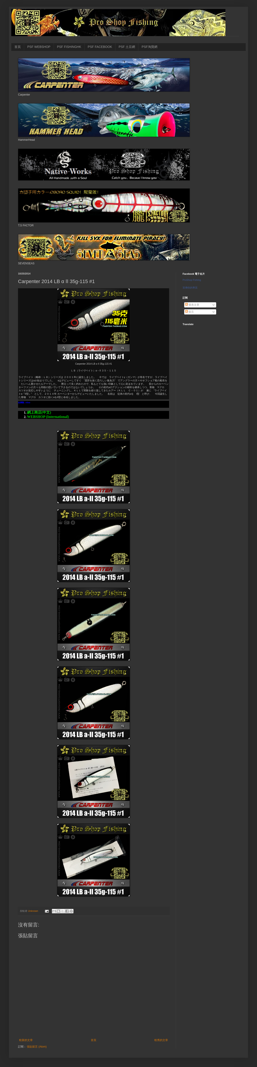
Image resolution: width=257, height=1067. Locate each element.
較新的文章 (26, 1040)
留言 (189, 311)
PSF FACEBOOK (100, 47)
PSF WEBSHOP (38, 47)
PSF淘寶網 (149, 47)
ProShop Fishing (192, 280)
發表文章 (192, 304)
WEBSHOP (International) (48, 417)
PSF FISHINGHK (69, 47)
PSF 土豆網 (127, 47)
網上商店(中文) (39, 412)
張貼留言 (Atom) (36, 1046)
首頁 (17, 47)
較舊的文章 (161, 1040)
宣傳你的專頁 (190, 287)
